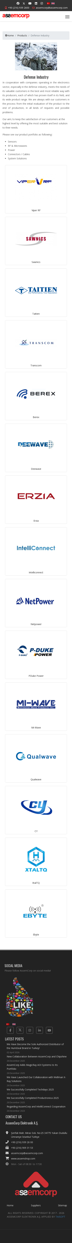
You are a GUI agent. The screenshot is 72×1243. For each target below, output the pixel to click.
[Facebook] (18, 3)
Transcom (36, 365)
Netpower (36, 624)
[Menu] (67, 17)
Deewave (36, 468)
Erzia (36, 520)
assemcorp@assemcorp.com (52, 7)
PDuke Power (36, 675)
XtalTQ (36, 882)
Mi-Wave (36, 727)
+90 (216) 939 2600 (18, 7)
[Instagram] (42, 3)
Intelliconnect (36, 572)
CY (36, 831)
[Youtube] (29, 3)
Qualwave (36, 779)
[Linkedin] (36, 3)
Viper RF (36, 210)
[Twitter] (24, 3)
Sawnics (36, 262)
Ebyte (36, 934)
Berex (36, 417)
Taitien (36, 313)
